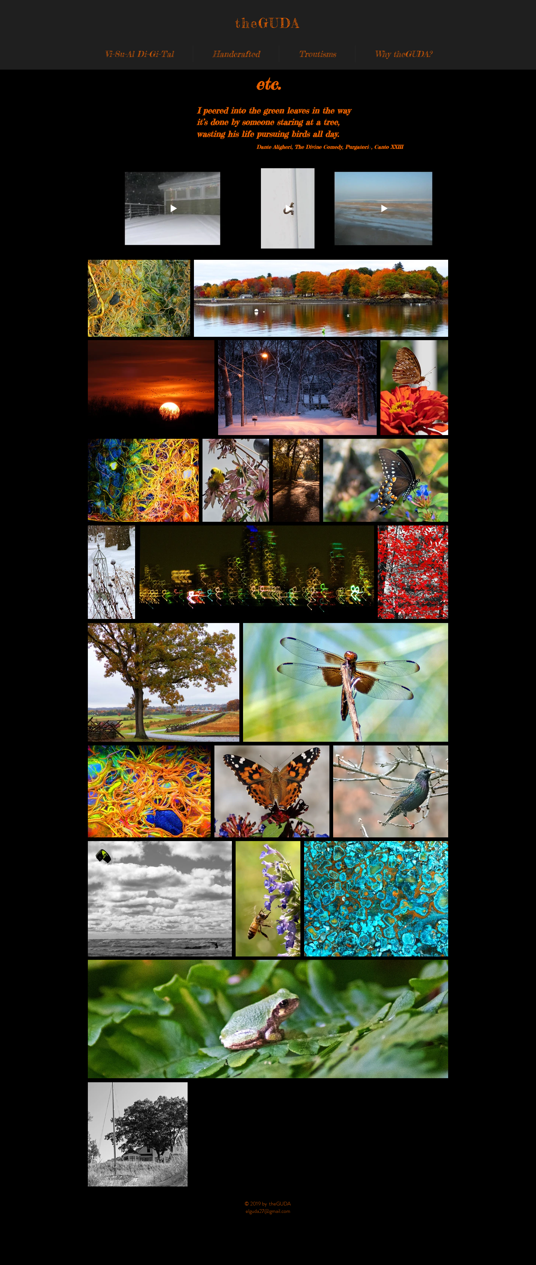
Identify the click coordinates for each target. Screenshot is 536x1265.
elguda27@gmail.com (268, 1211)
